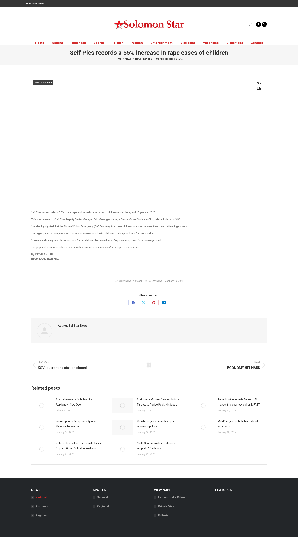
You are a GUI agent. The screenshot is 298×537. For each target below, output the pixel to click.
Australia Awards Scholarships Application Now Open (74, 402)
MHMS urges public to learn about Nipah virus (238, 424)
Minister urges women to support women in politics (157, 424)
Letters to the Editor (171, 497)
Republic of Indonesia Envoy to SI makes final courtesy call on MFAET (239, 402)
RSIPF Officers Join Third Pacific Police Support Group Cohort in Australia (79, 446)
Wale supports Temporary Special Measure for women (76, 424)
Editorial (163, 515)
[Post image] (41, 405)
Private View (166, 506)
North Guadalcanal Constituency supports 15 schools (156, 446)
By (153, 281)
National (41, 497)
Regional (41, 515)
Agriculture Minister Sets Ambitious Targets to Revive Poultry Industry (158, 402)
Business (42, 506)
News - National (43, 82)
